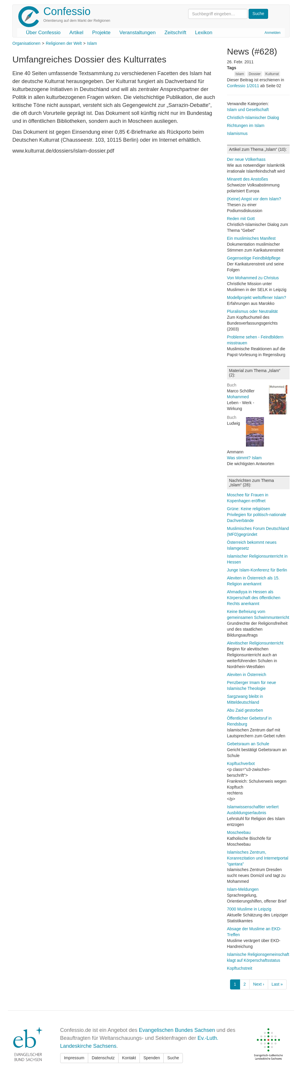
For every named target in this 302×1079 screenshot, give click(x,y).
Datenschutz (103, 1057)
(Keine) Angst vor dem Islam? (254, 198)
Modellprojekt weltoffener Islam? (256, 297)
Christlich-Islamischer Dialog (253, 117)
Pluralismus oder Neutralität (252, 311)
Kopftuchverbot (241, 763)
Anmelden (272, 33)
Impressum (74, 1057)
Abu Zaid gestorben (245, 710)
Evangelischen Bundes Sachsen (177, 1030)
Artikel (76, 32)
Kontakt (129, 1057)
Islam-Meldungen (243, 889)
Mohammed (238, 396)
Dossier (255, 74)
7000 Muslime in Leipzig (249, 909)
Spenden (151, 1057)
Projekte (101, 32)
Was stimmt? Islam (244, 457)
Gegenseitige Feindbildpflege (253, 258)
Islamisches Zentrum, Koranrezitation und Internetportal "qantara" (257, 858)
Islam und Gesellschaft (248, 109)
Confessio (67, 11)
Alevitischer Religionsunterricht (255, 643)
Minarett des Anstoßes (247, 179)
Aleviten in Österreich (246, 674)
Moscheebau (239, 832)
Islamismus (237, 133)
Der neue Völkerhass (246, 159)
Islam (92, 43)
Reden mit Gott (241, 218)
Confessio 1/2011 (243, 85)
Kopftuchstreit (239, 968)
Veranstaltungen (137, 32)
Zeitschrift (175, 32)
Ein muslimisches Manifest (251, 238)
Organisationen (26, 43)
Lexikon (203, 32)
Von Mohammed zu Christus (253, 277)
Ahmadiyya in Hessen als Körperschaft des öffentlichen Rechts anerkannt (253, 597)
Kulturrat (272, 74)
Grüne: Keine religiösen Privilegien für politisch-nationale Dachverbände (256, 514)
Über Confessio (43, 32)
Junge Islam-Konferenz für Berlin (257, 570)
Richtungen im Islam (246, 125)
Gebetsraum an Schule (248, 743)
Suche (173, 1057)
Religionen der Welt (64, 43)
